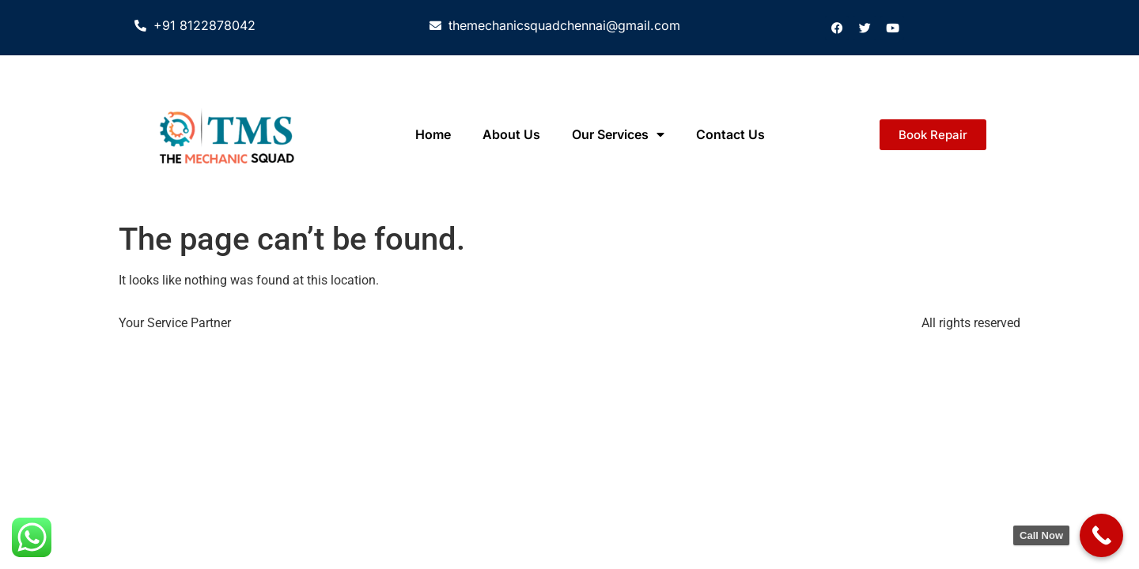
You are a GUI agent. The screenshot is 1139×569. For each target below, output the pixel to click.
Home (433, 134)
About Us (511, 134)
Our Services (618, 134)
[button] (933, 134)
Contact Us (730, 134)
